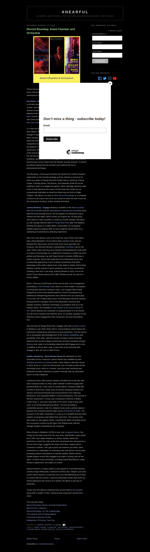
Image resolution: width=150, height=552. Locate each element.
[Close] (110, 83)
